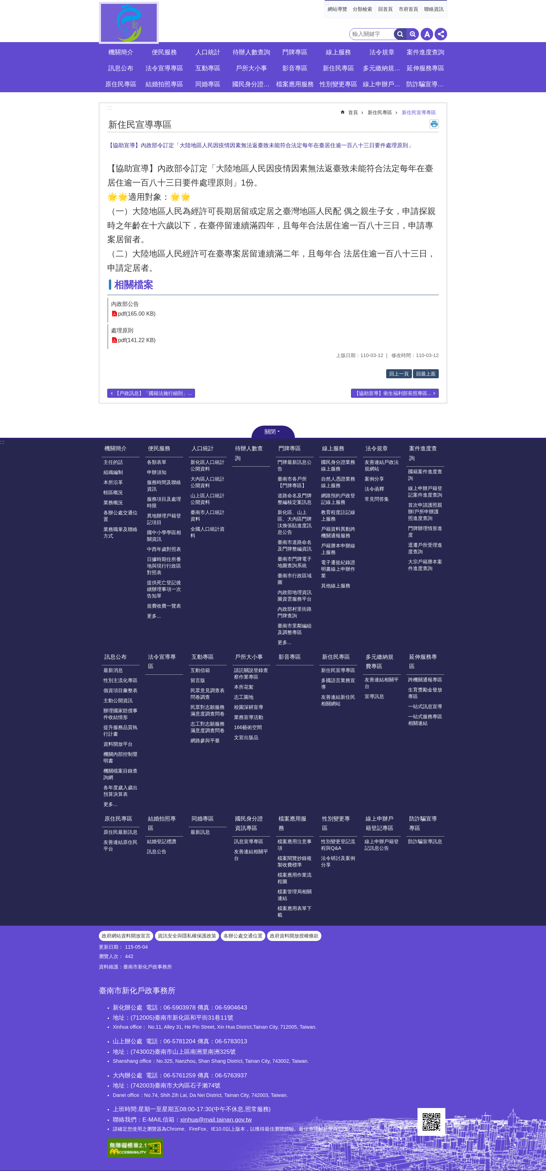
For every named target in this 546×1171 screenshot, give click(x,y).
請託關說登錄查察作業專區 (251, 673)
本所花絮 (244, 687)
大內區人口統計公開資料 (207, 482)
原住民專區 (118, 819)
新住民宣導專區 (419, 112)
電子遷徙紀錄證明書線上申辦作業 (338, 569)
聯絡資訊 (434, 9)
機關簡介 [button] (120, 52)
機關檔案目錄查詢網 (120, 774)
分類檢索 (362, 9)
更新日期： (111, 947)
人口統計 (203, 448)
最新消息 (113, 670)
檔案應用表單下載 (295, 911)
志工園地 (244, 697)
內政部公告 (125, 304)
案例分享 (374, 479)
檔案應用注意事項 (295, 845)
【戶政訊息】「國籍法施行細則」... (153, 393)
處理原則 (122, 330)
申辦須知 (156, 472)
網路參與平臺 (205, 740)
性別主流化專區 (120, 680)
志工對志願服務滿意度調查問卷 (207, 727)
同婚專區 (203, 819)
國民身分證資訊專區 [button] (252, 84)
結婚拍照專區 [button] (164, 84)
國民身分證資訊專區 (249, 823)
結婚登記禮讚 (161, 841)
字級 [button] (427, 34)
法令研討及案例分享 (338, 861)
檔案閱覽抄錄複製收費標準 (295, 861)
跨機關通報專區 (425, 679)
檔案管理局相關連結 (295, 895)
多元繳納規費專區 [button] (383, 68)
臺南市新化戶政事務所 (129, 23)
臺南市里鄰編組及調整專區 (295, 629)
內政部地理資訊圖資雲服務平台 (295, 596)
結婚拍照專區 (162, 823)
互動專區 (203, 657)
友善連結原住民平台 (120, 845)
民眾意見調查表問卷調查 (207, 694)
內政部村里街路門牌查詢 (295, 612)
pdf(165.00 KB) (137, 314)
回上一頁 (399, 374)
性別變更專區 (336, 823)
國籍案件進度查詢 (425, 475)
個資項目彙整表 (120, 690)
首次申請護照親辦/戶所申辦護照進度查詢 (425, 511)
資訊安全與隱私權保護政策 (187, 936)
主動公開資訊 (118, 700)
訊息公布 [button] (120, 68)
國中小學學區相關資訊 (164, 536)
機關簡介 (115, 448)
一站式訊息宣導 (425, 706)
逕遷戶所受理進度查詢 (425, 548)
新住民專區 (380, 112)
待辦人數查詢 (251, 52)
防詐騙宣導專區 (423, 823)
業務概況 (113, 502)
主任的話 (113, 462)
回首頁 (385, 9)
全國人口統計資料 (207, 532)
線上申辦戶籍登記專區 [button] (383, 84)
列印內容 (434, 123)
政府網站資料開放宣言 (126, 936)
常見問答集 (377, 499)
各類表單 (156, 462)
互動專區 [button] (207, 68)
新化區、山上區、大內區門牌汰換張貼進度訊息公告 (295, 522)
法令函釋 (374, 489)
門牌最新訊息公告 (295, 465)
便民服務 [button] (164, 52)
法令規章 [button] (382, 52)
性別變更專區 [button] (338, 84)
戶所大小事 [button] (251, 68)
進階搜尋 (412, 34)
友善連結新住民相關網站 (338, 700)
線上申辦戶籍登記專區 (379, 823)
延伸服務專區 (423, 661)
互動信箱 (200, 670)
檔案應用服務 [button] (295, 84)
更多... (154, 616)
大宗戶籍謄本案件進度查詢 (425, 565)
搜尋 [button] (400, 34)
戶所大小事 (249, 657)
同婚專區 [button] (207, 84)
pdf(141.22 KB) (137, 340)
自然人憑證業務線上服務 (338, 482)
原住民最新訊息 (120, 832)
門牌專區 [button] (294, 52)
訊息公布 (115, 657)
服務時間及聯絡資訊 (164, 486)
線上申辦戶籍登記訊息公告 (382, 845)
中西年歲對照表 (164, 549)
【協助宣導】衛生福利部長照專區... (392, 393)
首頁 (353, 112)
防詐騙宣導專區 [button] (426, 84)
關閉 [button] (270, 432)
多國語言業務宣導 (338, 684)
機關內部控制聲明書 (120, 757)
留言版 (197, 680)
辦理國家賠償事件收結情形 (120, 714)
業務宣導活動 (248, 717)
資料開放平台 (118, 744)
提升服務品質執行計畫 (120, 731)
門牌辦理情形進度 (425, 531)
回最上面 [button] (426, 374)
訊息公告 (156, 851)
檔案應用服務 (292, 823)
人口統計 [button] (207, 52)
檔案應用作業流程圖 (295, 878)
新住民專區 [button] (338, 68)
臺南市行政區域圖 (295, 579)
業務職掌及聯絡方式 (120, 533)
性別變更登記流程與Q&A (338, 845)
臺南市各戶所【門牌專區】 (292, 482)
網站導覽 (337, 9)
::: (327, 3)
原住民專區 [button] (120, 84)
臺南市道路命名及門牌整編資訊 (295, 545)
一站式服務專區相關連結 (425, 720)
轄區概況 (113, 492)
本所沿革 (113, 482)
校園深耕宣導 (248, 707)
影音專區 (294, 68)
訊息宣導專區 (248, 841)
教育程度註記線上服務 (338, 515)
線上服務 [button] (338, 52)
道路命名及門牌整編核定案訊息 (295, 499)
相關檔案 (133, 284)
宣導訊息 (374, 696)
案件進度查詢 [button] (425, 52)
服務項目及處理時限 (164, 502)
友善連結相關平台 (382, 683)
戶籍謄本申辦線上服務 (338, 549)
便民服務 (159, 448)
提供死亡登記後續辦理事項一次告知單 (164, 589)
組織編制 (113, 472)
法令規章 (377, 448)
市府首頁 (408, 9)
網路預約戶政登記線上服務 (338, 499)
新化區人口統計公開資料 (207, 465)
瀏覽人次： (111, 956)
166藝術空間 (248, 727)
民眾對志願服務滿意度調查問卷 (207, 710)
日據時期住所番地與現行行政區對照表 (164, 565)
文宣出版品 (246, 737)
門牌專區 (290, 448)
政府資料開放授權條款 (294, 936)
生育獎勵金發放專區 (425, 693)
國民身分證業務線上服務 (338, 465)
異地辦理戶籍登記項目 (164, 519)
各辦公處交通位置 (120, 516)
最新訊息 (200, 832)
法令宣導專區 (164, 68)
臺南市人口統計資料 (207, 515)
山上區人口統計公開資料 (207, 499)
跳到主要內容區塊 (3, 3)
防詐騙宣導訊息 (425, 841)
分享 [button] (441, 34)
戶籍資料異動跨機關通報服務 (338, 532)
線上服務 (333, 448)
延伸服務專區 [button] (425, 68)
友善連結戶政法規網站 (382, 465)
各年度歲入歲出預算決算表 (120, 791)
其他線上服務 (335, 585)
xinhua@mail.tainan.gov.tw (216, 1119)
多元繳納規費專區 (379, 661)
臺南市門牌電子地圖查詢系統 (295, 562)
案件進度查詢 (423, 453)
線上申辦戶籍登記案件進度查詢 (425, 491)
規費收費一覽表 (164, 606)
